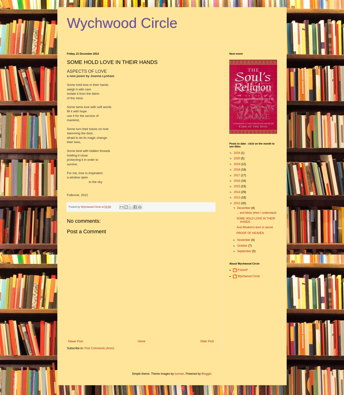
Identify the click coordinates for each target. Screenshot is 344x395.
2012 (237, 203)
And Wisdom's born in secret (254, 227)
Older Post (207, 341)
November (244, 240)
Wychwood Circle (122, 23)
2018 (237, 169)
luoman (179, 373)
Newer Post (75, 341)
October (242, 245)
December (244, 208)
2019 (237, 164)
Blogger (206, 373)
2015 (237, 186)
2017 (237, 175)
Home (141, 341)
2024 (237, 153)
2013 (237, 197)
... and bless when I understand (256, 212)
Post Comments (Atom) (99, 348)
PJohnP (243, 270)
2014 (237, 192)
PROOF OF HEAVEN (250, 233)
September (244, 251)
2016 (237, 180)
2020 (237, 158)
